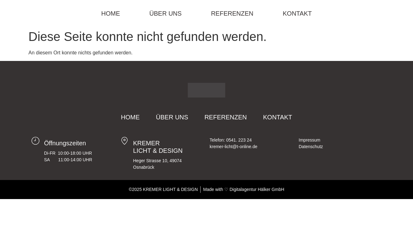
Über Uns (165, 13)
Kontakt (297, 13)
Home (110, 13)
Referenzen (232, 13)
